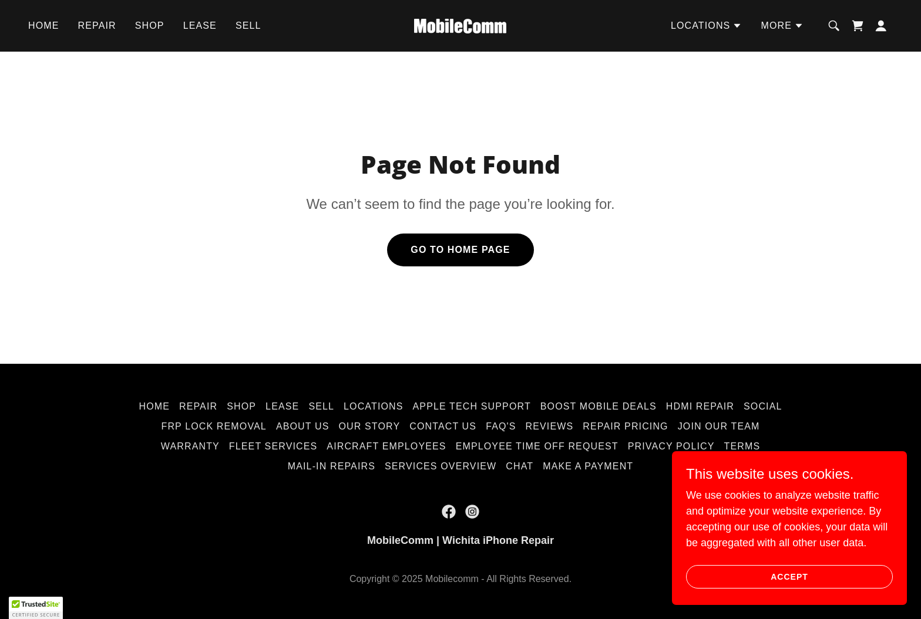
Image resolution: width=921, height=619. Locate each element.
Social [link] (763, 406)
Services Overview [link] (440, 466)
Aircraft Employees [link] (386, 446)
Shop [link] (149, 26)
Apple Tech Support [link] (472, 406)
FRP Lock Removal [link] (213, 426)
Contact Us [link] (442, 426)
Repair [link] (97, 26)
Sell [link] (248, 26)
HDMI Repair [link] (700, 406)
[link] (460, 25)
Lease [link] (200, 26)
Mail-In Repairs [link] (331, 466)
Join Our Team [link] (719, 426)
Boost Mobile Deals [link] (598, 406)
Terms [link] (742, 446)
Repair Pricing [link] (625, 426)
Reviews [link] (550, 426)
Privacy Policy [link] (671, 446)
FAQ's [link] (501, 426)
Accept (789, 576)
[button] (706, 26)
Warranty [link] (190, 446)
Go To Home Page (460, 250)
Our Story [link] (369, 426)
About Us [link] (303, 426)
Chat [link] (519, 466)
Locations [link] (374, 406)
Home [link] (43, 26)
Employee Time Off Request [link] (537, 446)
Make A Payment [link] (588, 466)
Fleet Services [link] (273, 446)
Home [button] (154, 406)
